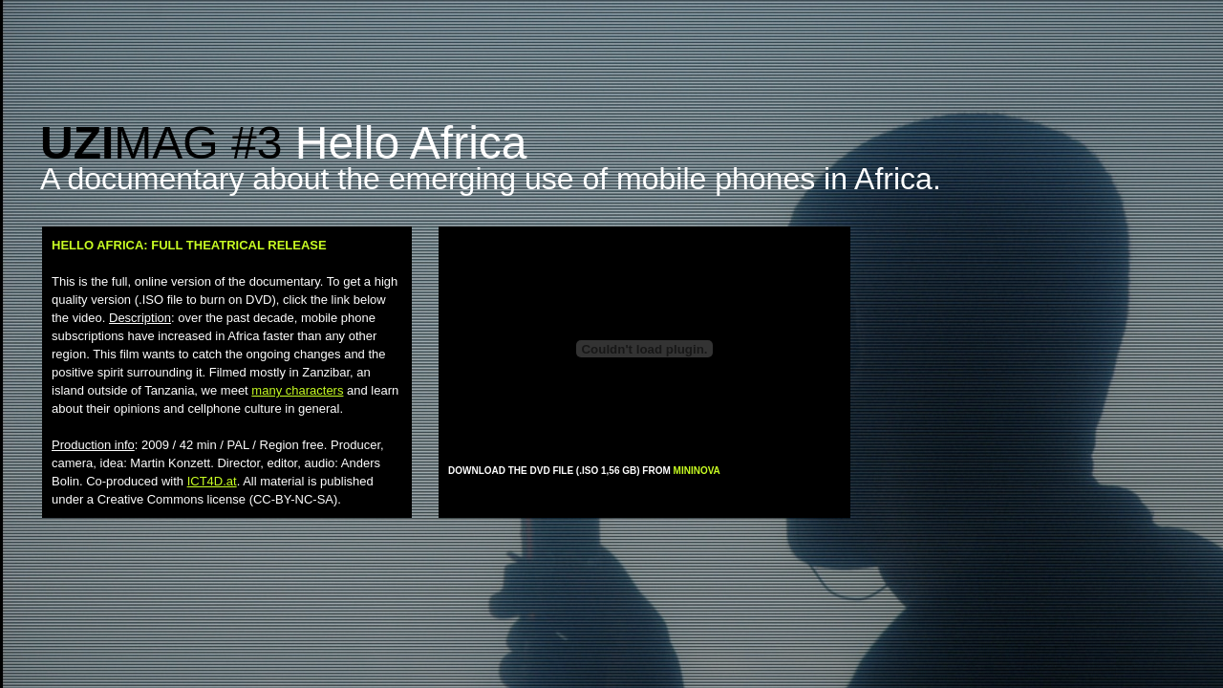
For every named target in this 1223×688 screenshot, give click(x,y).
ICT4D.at (212, 481)
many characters (297, 390)
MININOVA (697, 470)
